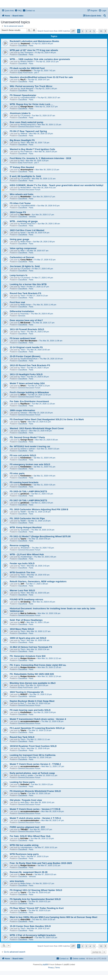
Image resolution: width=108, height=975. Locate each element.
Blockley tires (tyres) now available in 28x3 (33, 683)
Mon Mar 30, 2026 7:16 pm (38, 143)
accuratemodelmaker (29, 721)
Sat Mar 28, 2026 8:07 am (37, 251)
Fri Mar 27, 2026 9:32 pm (45, 260)
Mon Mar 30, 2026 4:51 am (44, 188)
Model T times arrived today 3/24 (27, 383)
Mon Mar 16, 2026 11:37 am (38, 631)
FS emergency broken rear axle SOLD (30, 464)
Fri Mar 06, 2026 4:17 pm (43, 883)
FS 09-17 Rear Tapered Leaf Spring (28, 131)
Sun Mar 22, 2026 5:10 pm (48, 449)
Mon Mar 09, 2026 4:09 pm (52, 811)
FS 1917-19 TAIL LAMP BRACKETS (28, 500)
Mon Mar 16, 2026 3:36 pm (49, 613)
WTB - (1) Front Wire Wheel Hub (27, 554)
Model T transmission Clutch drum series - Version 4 (38, 719)
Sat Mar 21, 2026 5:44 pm (44, 458)
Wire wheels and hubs (21, 194)
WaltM (23, 512)
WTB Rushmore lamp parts (24, 854)
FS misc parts (17, 473)
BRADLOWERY (27, 61)
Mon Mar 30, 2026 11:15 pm (49, 125)
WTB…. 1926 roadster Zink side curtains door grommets (40, 59)
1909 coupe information (22, 410)
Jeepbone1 (25, 43)
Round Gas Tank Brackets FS (25, 293)
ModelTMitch (25, 188)
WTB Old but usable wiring (24, 845)
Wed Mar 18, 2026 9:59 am (38, 575)
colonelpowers (26, 847)
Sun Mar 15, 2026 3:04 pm (44, 712)
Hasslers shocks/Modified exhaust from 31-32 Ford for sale (41, 77)
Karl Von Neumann (28, 341)
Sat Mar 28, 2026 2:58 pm (44, 242)
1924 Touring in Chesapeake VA (27, 692)
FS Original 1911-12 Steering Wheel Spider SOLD (36, 890)
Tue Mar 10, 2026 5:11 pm (46, 775)
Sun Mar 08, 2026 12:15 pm (42, 838)
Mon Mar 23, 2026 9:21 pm (39, 422)
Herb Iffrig (24, 802)
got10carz (24, 494)
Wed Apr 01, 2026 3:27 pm (46, 107)
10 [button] (101, 31)
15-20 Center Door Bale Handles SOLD (30, 926)
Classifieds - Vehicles (27, 217)
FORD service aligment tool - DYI (27, 827)
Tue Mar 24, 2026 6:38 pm (38, 377)
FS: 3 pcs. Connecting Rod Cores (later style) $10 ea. (38, 665)
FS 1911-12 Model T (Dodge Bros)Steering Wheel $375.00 (40, 536)
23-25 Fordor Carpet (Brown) (25, 356)
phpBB (45, 964)
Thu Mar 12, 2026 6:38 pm (52, 721)
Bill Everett (25, 323)
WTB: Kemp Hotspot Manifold (26, 527)
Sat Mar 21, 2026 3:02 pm (42, 494)
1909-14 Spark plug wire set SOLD (28, 638)
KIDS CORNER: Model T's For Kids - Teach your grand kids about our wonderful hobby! (56, 185)
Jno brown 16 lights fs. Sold (25, 266)
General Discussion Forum (29, 127)
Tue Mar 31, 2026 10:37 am (43, 116)
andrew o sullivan (27, 449)
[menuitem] (18, 10)
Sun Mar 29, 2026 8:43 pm (48, 206)
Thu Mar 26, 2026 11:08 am (50, 341)
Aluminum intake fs (20, 113)
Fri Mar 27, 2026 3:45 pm (42, 269)
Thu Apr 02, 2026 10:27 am (48, 97)
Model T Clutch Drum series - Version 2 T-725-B (35, 809)
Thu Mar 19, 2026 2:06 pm (45, 557)
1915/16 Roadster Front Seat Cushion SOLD (33, 746)
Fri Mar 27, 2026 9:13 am (37, 296)
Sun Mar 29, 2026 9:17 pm (44, 197)
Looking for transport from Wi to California (32, 755)
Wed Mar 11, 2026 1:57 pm (52, 766)
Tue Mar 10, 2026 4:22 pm (42, 784)
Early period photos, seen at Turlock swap (32, 773)
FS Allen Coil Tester (20, 203)
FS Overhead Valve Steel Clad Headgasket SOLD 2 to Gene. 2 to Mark (47, 419)
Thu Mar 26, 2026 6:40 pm (42, 314)
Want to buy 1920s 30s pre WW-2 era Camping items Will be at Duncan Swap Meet (53, 917)
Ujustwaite (24, 530)
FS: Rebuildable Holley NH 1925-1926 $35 (32, 674)
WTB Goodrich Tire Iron (22, 572)
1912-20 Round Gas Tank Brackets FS (30, 365)
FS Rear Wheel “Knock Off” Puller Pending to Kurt (37, 908)
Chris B (23, 757)
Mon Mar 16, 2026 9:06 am (38, 640)
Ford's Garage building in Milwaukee (29, 392)
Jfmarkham (25, 548)
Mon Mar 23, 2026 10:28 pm (41, 413)
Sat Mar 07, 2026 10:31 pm (46, 847)
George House (26, 107)
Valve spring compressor (23, 248)
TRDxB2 (24, 829)
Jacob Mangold (26, 88)
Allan (22, 251)
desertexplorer (26, 170)
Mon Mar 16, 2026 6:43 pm (43, 602)
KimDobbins (25, 70)
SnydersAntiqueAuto (28, 359)
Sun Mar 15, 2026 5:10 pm (41, 694)
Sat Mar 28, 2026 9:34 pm (38, 233)
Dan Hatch (25, 215)
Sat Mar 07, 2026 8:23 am (45, 874)
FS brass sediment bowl (23, 338)
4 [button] (90, 31)
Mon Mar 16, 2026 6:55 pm (38, 593)
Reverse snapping (19, 545)
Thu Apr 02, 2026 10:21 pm (47, 61)
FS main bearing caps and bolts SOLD (30, 710)
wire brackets (17, 881)
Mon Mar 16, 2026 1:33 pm (37, 622)
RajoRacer (25, 404)
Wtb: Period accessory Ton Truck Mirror (31, 86)
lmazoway (24, 314)
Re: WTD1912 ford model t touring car (30, 446)
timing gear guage (19, 239)
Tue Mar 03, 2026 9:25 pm (46, 937)
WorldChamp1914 (27, 125)
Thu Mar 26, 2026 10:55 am (38, 350)
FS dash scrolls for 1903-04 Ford (27, 68)
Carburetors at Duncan (22, 257)
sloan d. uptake (26, 775)
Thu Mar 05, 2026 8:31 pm (39, 901)
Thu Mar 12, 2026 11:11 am (38, 739)
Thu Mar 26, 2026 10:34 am (51, 359)
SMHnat (23, 134)
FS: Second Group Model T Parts (27, 437)
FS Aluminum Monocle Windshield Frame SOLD (35, 791)
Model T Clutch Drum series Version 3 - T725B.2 (35, 764)
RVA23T (23, 694)
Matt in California (28, 613)
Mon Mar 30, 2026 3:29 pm (37, 161)
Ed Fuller (24, 838)
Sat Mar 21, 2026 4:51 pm (44, 467)
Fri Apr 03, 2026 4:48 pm (45, 52)
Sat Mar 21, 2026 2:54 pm (42, 503)
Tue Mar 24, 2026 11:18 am (43, 404)
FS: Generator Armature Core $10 (27, 656)
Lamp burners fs (18, 275)
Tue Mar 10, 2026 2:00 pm (39, 793)
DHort (23, 386)
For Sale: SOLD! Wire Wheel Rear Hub (30, 836)
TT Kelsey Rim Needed (22, 167)
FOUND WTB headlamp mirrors (26, 599)
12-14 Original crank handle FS (26, 347)
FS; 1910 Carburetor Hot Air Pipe (27, 518)
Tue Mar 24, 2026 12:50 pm (39, 395)
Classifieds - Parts (25, 46)
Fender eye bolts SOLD (22, 563)
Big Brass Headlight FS (22, 140)
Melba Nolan (25, 242)
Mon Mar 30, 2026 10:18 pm (41, 134)
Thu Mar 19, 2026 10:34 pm (42, 530)
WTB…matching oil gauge (24, 221)
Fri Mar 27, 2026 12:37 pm (38, 287)
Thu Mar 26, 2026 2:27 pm (43, 323)
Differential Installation (22, 311)
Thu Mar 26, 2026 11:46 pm (44, 305)
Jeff (22, 584)
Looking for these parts (22, 782)
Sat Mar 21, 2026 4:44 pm (44, 476)
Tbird (22, 143)
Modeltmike (25, 197)
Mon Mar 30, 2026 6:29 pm (46, 152)
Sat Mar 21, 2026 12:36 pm (39, 512)
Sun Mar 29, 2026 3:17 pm (43, 215)
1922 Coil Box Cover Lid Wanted (27, 230)
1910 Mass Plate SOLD (22, 629)
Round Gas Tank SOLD (22, 737)
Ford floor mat (17, 302)
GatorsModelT (26, 937)
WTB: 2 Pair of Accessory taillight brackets (33, 935)
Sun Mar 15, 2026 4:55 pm (39, 703)
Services (21, 316)
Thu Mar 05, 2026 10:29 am (43, 919)
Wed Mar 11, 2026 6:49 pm (38, 748)
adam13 (23, 431)
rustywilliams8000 (27, 97)
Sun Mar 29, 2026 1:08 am (49, 224)
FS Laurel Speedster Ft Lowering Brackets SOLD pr (37, 728)
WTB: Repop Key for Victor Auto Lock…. (31, 104)
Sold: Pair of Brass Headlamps (26, 620)
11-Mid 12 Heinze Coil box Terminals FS (31, 647)
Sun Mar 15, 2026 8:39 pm (37, 685)
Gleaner (23, 413)
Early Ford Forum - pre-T (28, 73)
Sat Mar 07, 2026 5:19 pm (38, 856)
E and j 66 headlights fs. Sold (25, 176)
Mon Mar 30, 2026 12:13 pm (47, 170)
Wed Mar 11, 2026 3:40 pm (40, 757)
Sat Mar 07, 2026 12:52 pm (49, 865)
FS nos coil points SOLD (23, 455)
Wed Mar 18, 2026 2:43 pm (38, 566)
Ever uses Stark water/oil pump (26, 122)
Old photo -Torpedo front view (26, 800)
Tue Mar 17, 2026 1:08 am (37, 584)
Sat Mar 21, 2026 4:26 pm (44, 485)
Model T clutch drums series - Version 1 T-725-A (35, 818)
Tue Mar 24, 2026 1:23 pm (39, 386)
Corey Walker (26, 260)
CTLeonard (25, 116)
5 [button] (94, 31)
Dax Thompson (26, 52)
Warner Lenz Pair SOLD (22, 590)
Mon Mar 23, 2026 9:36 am (46, 440)
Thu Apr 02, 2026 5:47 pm (38, 79)
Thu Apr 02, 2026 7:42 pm (44, 70)
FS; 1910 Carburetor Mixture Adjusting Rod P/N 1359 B (39, 509)
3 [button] (86, 31)
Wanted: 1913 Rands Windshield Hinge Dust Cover (37, 428)
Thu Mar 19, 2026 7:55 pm (43, 548)
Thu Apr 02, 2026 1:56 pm (46, 88)
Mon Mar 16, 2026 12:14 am (49, 676)
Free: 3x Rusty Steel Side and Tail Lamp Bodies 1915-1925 (41, 863)
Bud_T (23, 703)
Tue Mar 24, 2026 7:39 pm (38, 368)
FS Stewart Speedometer (23, 95)
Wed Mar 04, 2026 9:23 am (38, 928)
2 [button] (82, 31)
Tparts (23, 422)
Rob (22, 161)
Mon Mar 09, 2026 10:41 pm (42, 802)
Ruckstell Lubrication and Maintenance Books (34, 41)
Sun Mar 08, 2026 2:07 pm (41, 829)
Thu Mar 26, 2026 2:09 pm (38, 332)
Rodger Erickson (27, 658)
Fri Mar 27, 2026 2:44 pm (42, 278)
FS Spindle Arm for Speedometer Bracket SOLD (35, 899)
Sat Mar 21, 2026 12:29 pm (39, 521)
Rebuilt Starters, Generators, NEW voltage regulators (38, 581)
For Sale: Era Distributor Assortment (29, 401)
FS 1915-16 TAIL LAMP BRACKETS (28, 491)
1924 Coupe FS (18, 212)
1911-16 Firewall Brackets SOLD (27, 329)
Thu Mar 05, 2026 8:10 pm (39, 910)
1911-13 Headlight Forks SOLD (26, 374)
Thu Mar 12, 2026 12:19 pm (39, 730)
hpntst (22, 233)
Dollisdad (24, 784)
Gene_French (26, 874)
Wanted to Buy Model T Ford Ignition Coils (32, 149)
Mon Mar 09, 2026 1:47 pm (52, 820)
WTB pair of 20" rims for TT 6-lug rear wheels (34, 50)
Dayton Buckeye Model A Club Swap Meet (32, 701)
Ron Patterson (26, 152)
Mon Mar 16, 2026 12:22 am (49, 658)
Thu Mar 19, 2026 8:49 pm (39, 539)
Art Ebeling (25, 602)
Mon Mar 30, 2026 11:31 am (44, 179)
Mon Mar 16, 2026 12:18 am (49, 667)
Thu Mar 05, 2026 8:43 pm (39, 892)
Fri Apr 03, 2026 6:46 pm (42, 43)
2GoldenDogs (26, 557)
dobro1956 (25, 919)
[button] (73, 31)
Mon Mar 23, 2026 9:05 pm (40, 431)
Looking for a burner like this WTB (28, 284)
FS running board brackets (24, 482)
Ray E (23, 79)
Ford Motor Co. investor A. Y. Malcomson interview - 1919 (40, 158)
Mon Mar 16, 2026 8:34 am (38, 649)
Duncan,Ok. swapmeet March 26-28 (29, 872)
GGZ (22, 622)
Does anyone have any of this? (26, 320)
